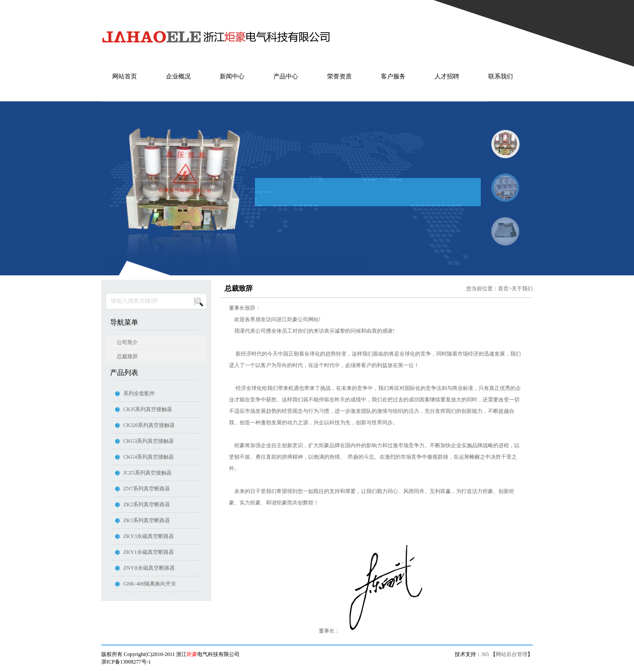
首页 (503, 288)
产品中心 (285, 76)
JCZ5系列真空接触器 (147, 473)
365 (485, 654)
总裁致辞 (127, 356)
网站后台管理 (511, 654)
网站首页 (124, 76)
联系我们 (500, 76)
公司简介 (127, 342)
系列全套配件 (139, 393)
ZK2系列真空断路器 (146, 504)
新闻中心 (232, 76)
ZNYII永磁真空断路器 (149, 568)
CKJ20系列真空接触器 (149, 425)
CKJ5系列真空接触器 (147, 409)
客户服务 (393, 76)
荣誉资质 (339, 76)
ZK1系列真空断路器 (146, 520)
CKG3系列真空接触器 (148, 441)
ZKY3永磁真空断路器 (148, 536)
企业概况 (178, 76)
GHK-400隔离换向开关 (149, 584)
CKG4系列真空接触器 (148, 457)
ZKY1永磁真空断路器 (148, 552)
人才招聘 (447, 76)
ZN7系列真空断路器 (146, 489)
